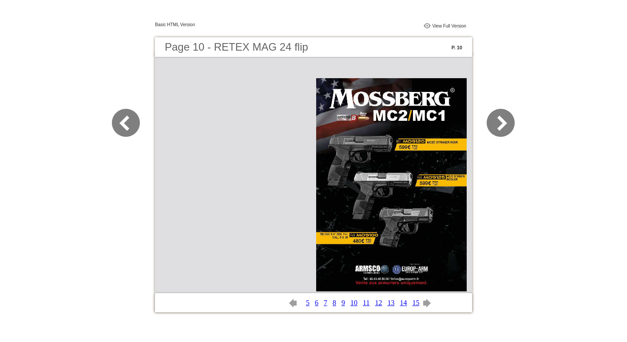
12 (378, 302)
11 (366, 302)
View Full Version (449, 26)
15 (415, 302)
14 (403, 302)
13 (390, 302)
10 (353, 302)
